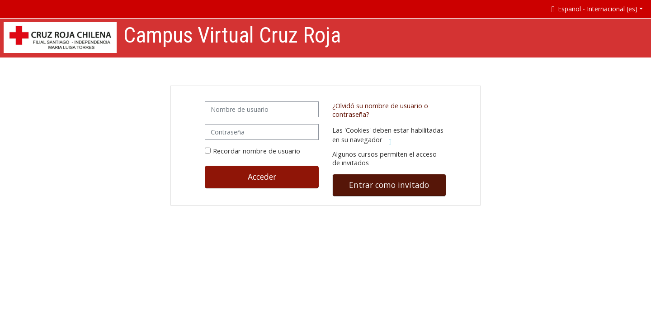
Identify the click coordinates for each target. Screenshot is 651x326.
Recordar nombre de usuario (256, 151)
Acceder (262, 176)
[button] (595, 9)
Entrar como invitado (389, 184)
